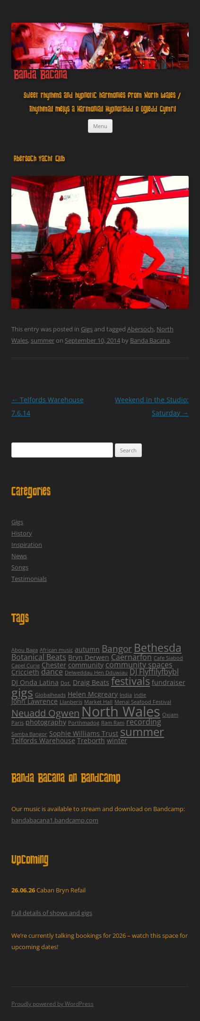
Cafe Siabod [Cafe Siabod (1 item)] (168, 658)
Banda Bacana (40, 75)
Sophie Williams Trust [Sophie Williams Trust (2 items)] (83, 733)
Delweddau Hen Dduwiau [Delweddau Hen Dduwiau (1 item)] (96, 672)
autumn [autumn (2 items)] (87, 649)
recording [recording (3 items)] (143, 722)
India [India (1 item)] (126, 695)
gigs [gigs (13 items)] (22, 692)
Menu (100, 126)
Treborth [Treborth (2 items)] (91, 740)
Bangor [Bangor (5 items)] (117, 648)
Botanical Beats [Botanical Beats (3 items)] (38, 657)
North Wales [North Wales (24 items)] (120, 711)
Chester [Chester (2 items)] (54, 664)
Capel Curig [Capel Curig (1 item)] (25, 665)
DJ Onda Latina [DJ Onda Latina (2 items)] (35, 682)
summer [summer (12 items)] (142, 731)
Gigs (87, 329)
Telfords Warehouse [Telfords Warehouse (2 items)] (43, 740)
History (21, 533)
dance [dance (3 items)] (52, 671)
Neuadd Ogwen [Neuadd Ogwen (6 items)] (45, 713)
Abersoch (140, 329)
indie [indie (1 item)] (140, 695)
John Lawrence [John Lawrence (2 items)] (34, 701)
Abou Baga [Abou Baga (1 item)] (24, 650)
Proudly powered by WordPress (52, 1004)
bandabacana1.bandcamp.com (54, 820)
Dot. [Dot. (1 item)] (66, 683)
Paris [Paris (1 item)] (17, 722)
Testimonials (29, 578)
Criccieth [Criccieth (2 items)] (25, 671)
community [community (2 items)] (86, 664)
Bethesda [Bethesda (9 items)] (158, 647)
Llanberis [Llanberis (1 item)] (71, 702)
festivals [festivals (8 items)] (130, 681)
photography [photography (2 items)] (46, 722)
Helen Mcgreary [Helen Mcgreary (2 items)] (93, 694)
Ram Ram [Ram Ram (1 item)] (112, 722)
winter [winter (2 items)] (117, 740)
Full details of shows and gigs (51, 913)
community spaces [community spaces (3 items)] (139, 664)
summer (42, 340)
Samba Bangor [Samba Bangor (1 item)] (29, 734)
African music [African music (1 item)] (56, 650)
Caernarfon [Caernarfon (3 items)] (131, 657)
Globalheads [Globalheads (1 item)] (50, 695)
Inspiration (26, 544)
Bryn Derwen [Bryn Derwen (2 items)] (88, 657)
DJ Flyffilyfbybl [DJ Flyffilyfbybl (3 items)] (154, 671)
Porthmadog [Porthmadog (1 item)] (83, 722)
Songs (19, 567)
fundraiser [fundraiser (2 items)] (168, 682)
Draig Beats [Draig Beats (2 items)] (91, 682)
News (19, 556)
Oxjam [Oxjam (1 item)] (170, 714)
